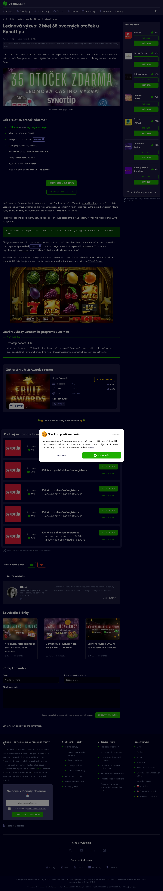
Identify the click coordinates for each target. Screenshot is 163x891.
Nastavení (61, 455)
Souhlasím (103, 455)
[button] (116, 434)
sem (91, 447)
